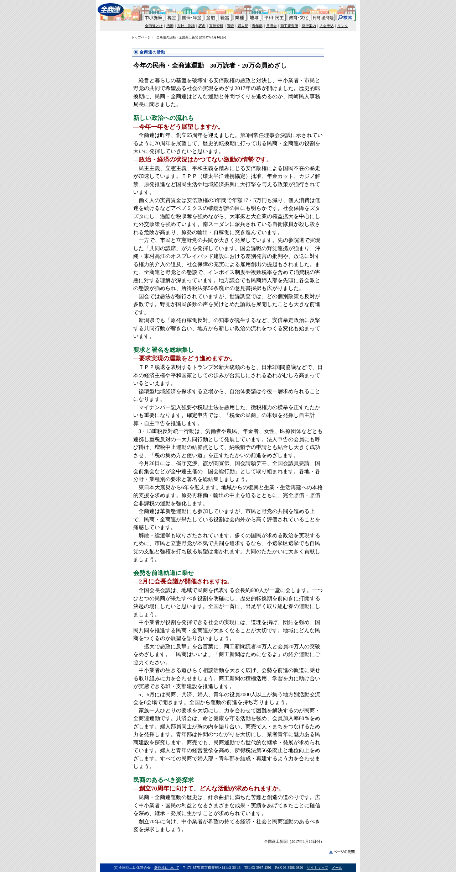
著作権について (166, 868)
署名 (202, 26)
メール (337, 868)
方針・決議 (186, 26)
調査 (230, 26)
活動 (169, 26)
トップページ (141, 37)
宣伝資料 (216, 26)
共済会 (271, 26)
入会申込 (327, 26)
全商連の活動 (166, 37)
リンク (342, 26)
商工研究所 (289, 26)
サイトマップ (317, 868)
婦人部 (243, 26)
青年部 (257, 26)
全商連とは (154, 26)
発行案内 (309, 26)
